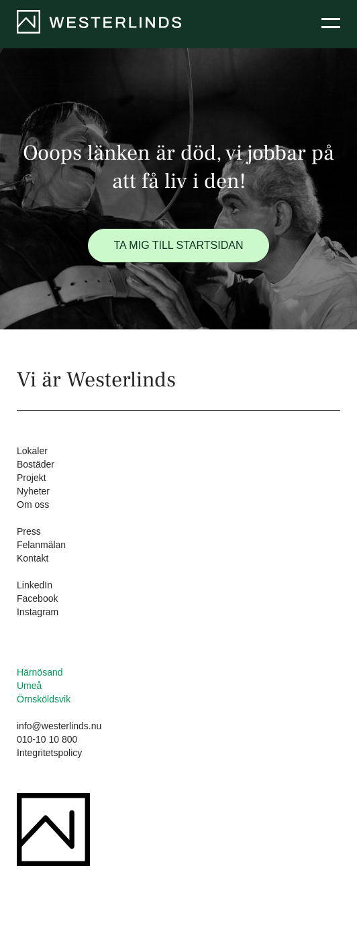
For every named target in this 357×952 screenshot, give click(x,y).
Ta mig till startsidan (179, 245)
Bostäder (35, 464)
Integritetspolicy (49, 752)
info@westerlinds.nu (59, 726)
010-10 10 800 (47, 739)
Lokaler (32, 450)
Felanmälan (41, 544)
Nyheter (33, 491)
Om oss (33, 504)
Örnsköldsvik (43, 699)
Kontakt (32, 558)
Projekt (31, 477)
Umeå (29, 685)
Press (29, 531)
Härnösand (40, 672)
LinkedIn (34, 585)
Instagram (37, 611)
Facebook (37, 598)
